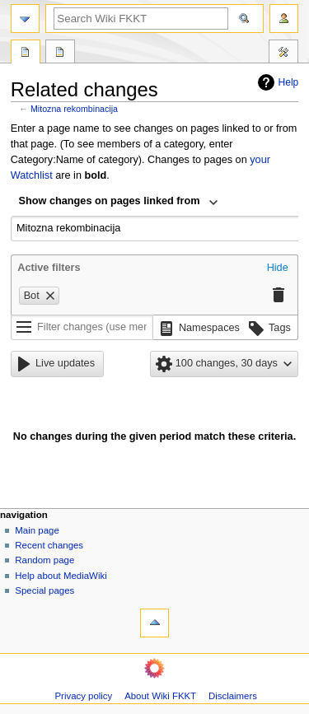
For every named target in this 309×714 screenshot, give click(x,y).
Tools (283, 53)
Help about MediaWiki (60, 576)
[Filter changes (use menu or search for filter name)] (82, 328)
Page (26, 53)
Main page (37, 530)
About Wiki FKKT (160, 696)
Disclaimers (232, 696)
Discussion (60, 53)
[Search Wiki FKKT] (141, 18)
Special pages (44, 590)
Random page (44, 560)
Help (276, 82)
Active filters (48, 267)
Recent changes (49, 545)
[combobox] (119, 202)
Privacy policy (83, 696)
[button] (278, 268)
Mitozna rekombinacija (74, 109)
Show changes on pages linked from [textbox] (109, 201)
